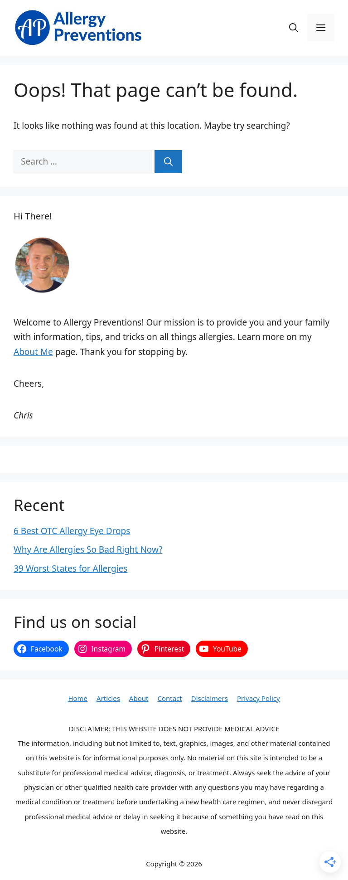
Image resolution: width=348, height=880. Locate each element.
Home (77, 698)
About (139, 698)
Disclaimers (209, 698)
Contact (169, 698)
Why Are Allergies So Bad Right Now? (88, 549)
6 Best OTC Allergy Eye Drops (72, 531)
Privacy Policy (258, 698)
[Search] (168, 161)
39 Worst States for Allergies (70, 568)
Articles (108, 698)
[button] (293, 27)
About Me (33, 352)
